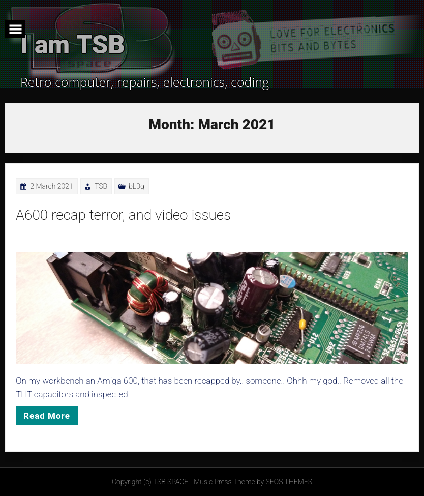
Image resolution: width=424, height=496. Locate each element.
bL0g (136, 186)
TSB (101, 186)
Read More (46, 416)
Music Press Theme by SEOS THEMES (253, 482)
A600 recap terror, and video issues (123, 215)
